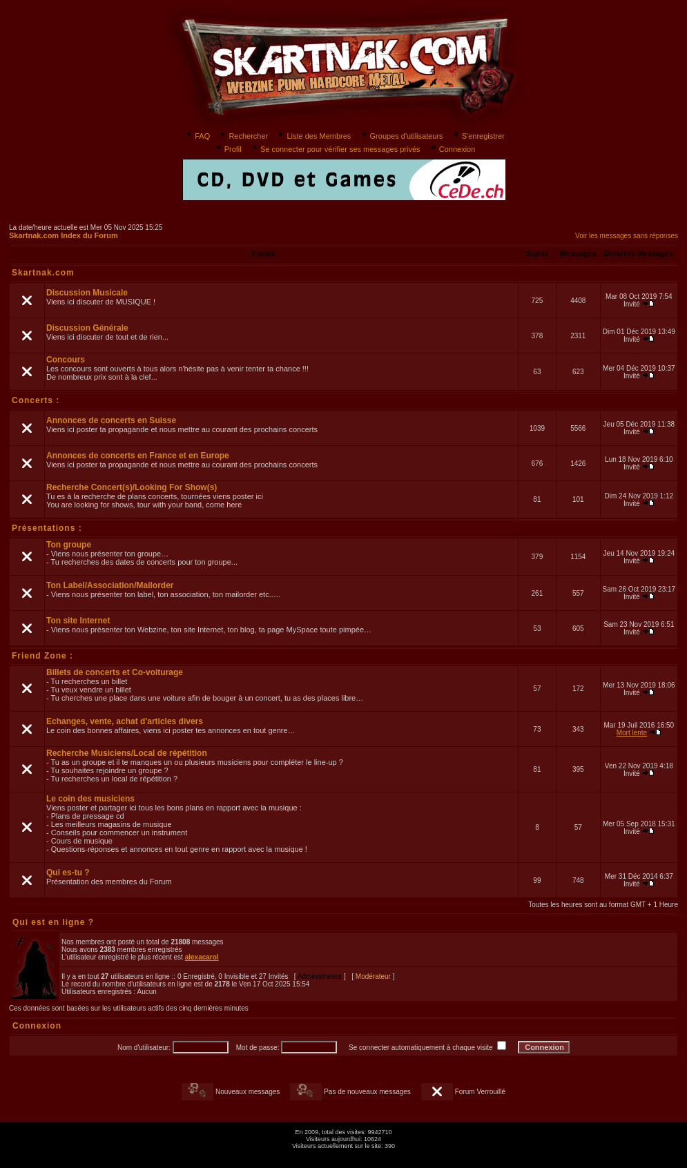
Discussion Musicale (87, 293)
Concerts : (35, 400)
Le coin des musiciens (90, 799)
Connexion (452, 149)
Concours (65, 359)
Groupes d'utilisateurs (401, 136)
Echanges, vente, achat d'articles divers (124, 721)
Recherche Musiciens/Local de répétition (126, 753)
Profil (228, 149)
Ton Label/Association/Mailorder (109, 585)
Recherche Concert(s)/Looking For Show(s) (131, 487)
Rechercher (243, 136)
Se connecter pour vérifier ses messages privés (335, 149)
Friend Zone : (42, 656)
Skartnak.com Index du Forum (63, 235)
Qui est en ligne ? (53, 922)
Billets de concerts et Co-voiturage (114, 672)
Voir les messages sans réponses (626, 236)
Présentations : (47, 528)
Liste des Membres (313, 136)
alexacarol (202, 957)
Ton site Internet (78, 620)
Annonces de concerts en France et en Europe (137, 455)
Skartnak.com (43, 273)
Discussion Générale (87, 328)
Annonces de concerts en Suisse (111, 420)
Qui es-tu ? (68, 872)
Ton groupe (68, 544)
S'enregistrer (478, 136)
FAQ (197, 136)
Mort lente (632, 733)
